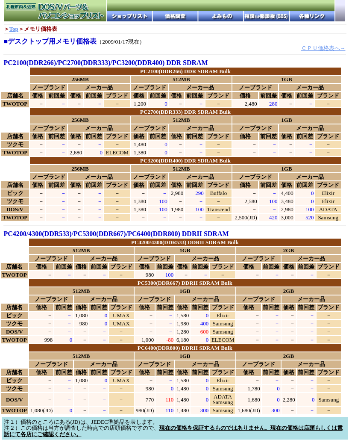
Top (13, 29)
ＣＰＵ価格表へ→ (323, 48)
